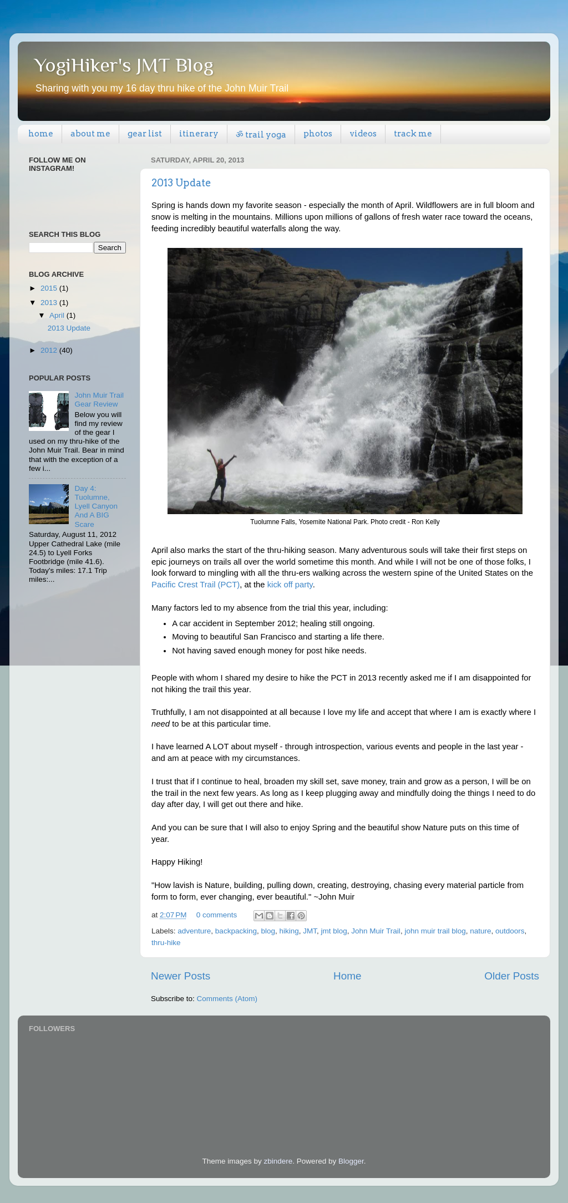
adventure (194, 931)
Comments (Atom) (227, 998)
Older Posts (511, 976)
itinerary (199, 134)
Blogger (351, 1161)
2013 (49, 302)
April (58, 315)
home (40, 134)
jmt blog (334, 931)
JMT (310, 931)
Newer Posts (180, 976)
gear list (145, 134)
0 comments (216, 915)
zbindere (278, 1161)
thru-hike (166, 942)
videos (363, 134)
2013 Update (181, 183)
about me (90, 134)
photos (317, 134)
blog (268, 931)
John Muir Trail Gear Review (99, 399)
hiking (288, 931)
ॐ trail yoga (261, 135)
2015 (49, 288)
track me (413, 134)
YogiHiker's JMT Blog (124, 65)
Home (347, 976)
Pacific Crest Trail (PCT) (195, 584)
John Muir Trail (375, 931)
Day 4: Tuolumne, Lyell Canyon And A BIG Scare (96, 506)
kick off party (290, 584)
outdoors (510, 931)
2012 (49, 350)
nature (480, 931)
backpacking (236, 931)
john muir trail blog (434, 931)
